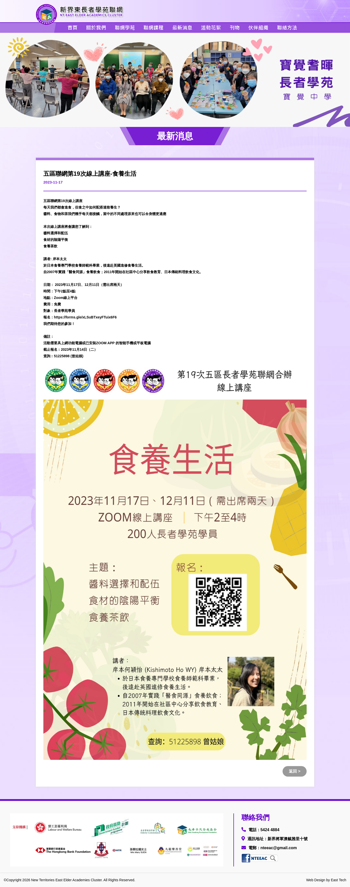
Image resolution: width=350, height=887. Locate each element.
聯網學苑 (125, 28)
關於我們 (96, 28)
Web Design (315, 880)
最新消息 (182, 28)
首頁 (72, 28)
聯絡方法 (287, 28)
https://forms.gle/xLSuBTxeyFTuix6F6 (85, 317)
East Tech (338, 880)
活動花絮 (211, 28)
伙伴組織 (258, 28)
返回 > (294, 771)
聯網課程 (153, 28)
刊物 (235, 28)
